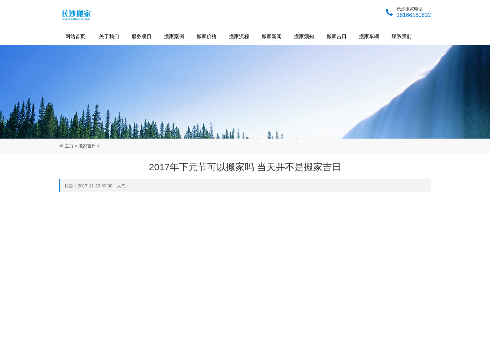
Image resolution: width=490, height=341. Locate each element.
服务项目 (142, 36)
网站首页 (75, 36)
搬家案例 (174, 36)
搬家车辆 (369, 36)
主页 (69, 145)
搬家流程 (239, 36)
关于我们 (109, 36)
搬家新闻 (272, 36)
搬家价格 (207, 36)
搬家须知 (304, 36)
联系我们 (402, 36)
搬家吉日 (337, 36)
